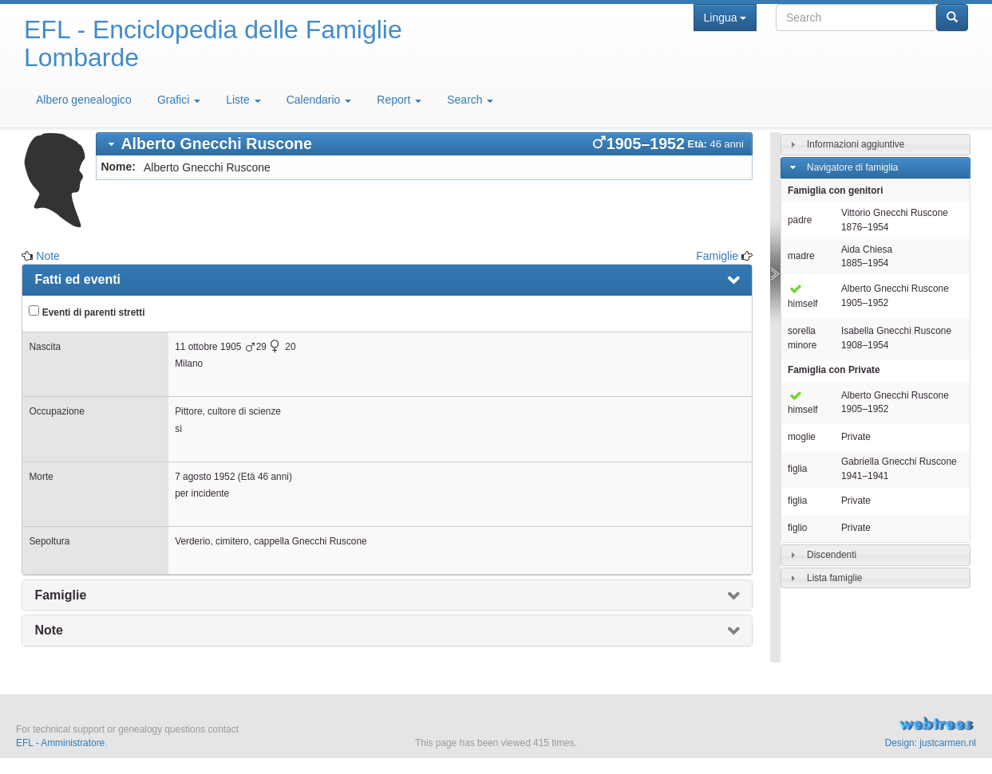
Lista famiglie (834, 577)
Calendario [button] (319, 99)
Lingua (725, 17)
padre (800, 220)
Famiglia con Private (834, 369)
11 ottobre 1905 (208, 346)
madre (801, 255)
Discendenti (831, 554)
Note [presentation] (48, 630)
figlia (797, 468)
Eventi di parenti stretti (86, 311)
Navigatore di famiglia (852, 167)
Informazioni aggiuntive (855, 144)
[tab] (424, 143)
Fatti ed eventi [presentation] (77, 279)
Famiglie (717, 255)
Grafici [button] (178, 99)
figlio (797, 527)
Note (48, 255)
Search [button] (470, 99)
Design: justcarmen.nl (930, 742)
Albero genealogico (84, 99)
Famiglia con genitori (835, 190)
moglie (802, 436)
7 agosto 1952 (205, 476)
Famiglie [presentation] (60, 595)
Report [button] (399, 99)
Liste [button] (243, 99)
